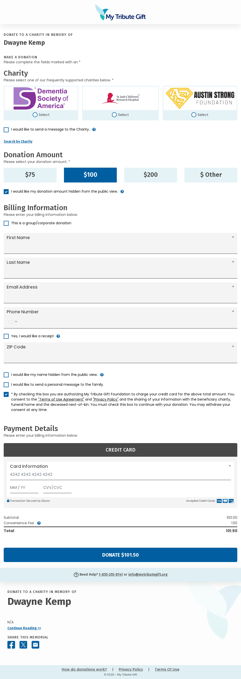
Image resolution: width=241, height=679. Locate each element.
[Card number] (120, 476)
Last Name (18, 262)
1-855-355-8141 (111, 574)
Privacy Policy (131, 669)
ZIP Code (16, 347)
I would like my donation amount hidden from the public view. (64, 191)
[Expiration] (24, 486)
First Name (18, 238)
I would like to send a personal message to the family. (57, 384)
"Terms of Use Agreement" (61, 399)
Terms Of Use (167, 669)
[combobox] (12, 322)
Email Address (22, 287)
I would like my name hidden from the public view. (54, 374)
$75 (30, 175)
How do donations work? (84, 669)
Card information (29, 466)
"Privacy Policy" (106, 399)
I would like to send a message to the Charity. (50, 129)
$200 (151, 175)
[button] (94, 131)
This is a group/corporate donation (41, 223)
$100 (90, 175)
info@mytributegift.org (147, 574)
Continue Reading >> (24, 628)
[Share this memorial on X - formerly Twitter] (23, 644)
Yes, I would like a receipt (32, 336)
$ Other (211, 175)
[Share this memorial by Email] (35, 644)
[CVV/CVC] (57, 486)
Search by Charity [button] (18, 141)
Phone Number (23, 312)
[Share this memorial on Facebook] (11, 644)
